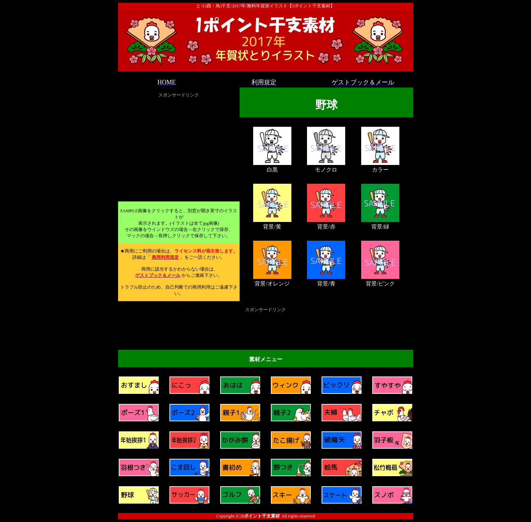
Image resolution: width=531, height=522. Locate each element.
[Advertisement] (179, 148)
